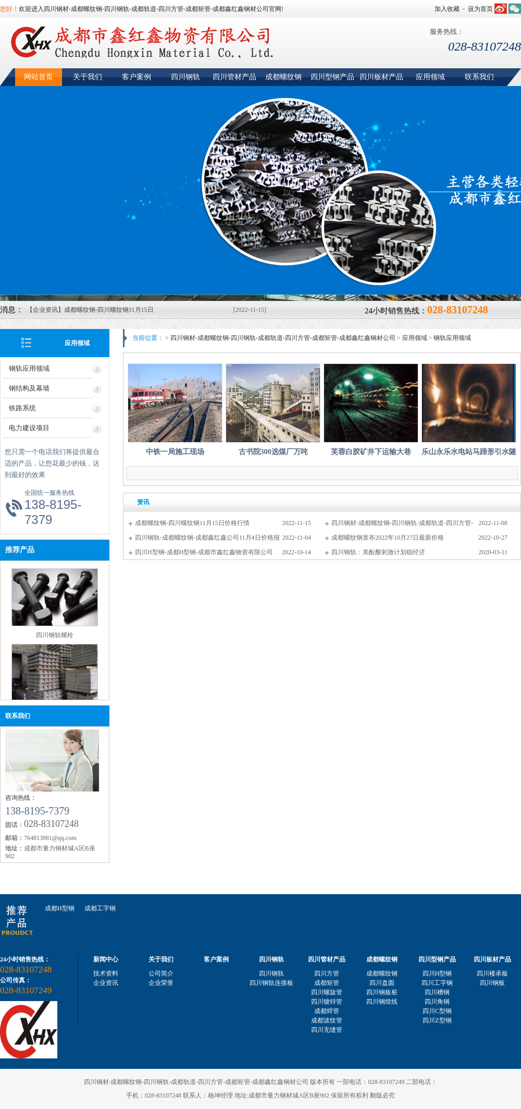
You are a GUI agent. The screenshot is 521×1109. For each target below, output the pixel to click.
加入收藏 (447, 9)
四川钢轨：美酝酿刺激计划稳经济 (378, 552)
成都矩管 (326, 982)
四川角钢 (437, 1001)
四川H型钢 (437, 973)
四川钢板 (492, 982)
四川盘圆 (381, 982)
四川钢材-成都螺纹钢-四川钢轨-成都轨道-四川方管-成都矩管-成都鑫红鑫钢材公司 (282, 338)
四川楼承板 (492, 973)
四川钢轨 (185, 77)
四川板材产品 (381, 77)
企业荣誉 (160, 982)
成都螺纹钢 (283, 77)
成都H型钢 (60, 908)
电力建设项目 (29, 428)
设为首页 (480, 9)
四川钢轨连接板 (271, 982)
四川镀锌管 (326, 1001)
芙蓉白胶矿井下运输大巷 (371, 452)
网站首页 (38, 77)
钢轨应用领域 (29, 368)
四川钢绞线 (382, 1001)
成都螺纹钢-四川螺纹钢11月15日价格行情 (192, 523)
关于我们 (87, 77)
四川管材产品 (234, 77)
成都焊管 (326, 1011)
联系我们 (479, 77)
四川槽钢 (437, 992)
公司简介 (160, 973)
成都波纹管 (326, 1020)
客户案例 (136, 77)
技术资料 (105, 973)
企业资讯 (105, 982)
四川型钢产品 (332, 77)
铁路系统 (22, 408)
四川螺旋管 (326, 992)
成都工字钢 (100, 908)
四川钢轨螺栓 (54, 635)
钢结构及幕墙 (29, 388)
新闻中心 (105, 959)
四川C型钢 (437, 1011)
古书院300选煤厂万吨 (273, 452)
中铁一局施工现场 (175, 452)
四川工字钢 (437, 982)
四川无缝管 (326, 1029)
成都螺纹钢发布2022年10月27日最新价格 (387, 537)
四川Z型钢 (437, 1020)
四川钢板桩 (382, 992)
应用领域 (430, 77)
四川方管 (326, 973)
